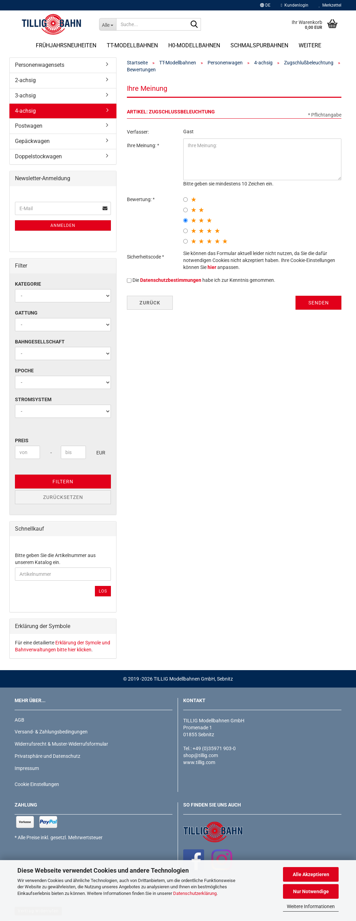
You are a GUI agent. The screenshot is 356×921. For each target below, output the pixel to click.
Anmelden (62, 225)
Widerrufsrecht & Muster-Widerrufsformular (61, 744)
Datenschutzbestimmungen (170, 280)
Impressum (27, 768)
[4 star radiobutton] (185, 231)
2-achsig (25, 80)
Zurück (149, 302)
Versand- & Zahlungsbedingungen (51, 732)
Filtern (62, 481)
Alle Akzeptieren (311, 874)
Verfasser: (138, 132)
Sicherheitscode (144, 257)
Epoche (24, 370)
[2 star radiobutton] (185, 210)
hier (212, 267)
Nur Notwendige (311, 891)
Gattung (26, 313)
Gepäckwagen (32, 141)
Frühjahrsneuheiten (66, 45)
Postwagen (28, 125)
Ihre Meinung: (142, 145)
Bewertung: (140, 199)
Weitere (310, 45)
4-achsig (25, 111)
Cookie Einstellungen (37, 784)
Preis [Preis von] (22, 440)
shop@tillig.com (200, 755)
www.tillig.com (199, 762)
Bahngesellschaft (40, 341)
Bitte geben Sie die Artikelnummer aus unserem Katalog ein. (55, 559)
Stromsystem (33, 399)
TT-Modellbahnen (132, 45)
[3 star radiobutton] (185, 220)
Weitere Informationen (311, 906)
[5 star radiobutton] (185, 241)
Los (103, 591)
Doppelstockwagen (38, 156)
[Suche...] (107, 24)
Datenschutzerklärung (195, 893)
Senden (318, 302)
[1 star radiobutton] (185, 199)
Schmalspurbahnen (259, 45)
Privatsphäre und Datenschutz (47, 756)
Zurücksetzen (63, 497)
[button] (265, 5)
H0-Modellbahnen (194, 45)
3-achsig (25, 95)
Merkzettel (330, 5)
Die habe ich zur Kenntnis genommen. (203, 280)
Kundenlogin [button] (294, 5)
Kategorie (28, 284)
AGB (19, 720)
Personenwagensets (39, 65)
